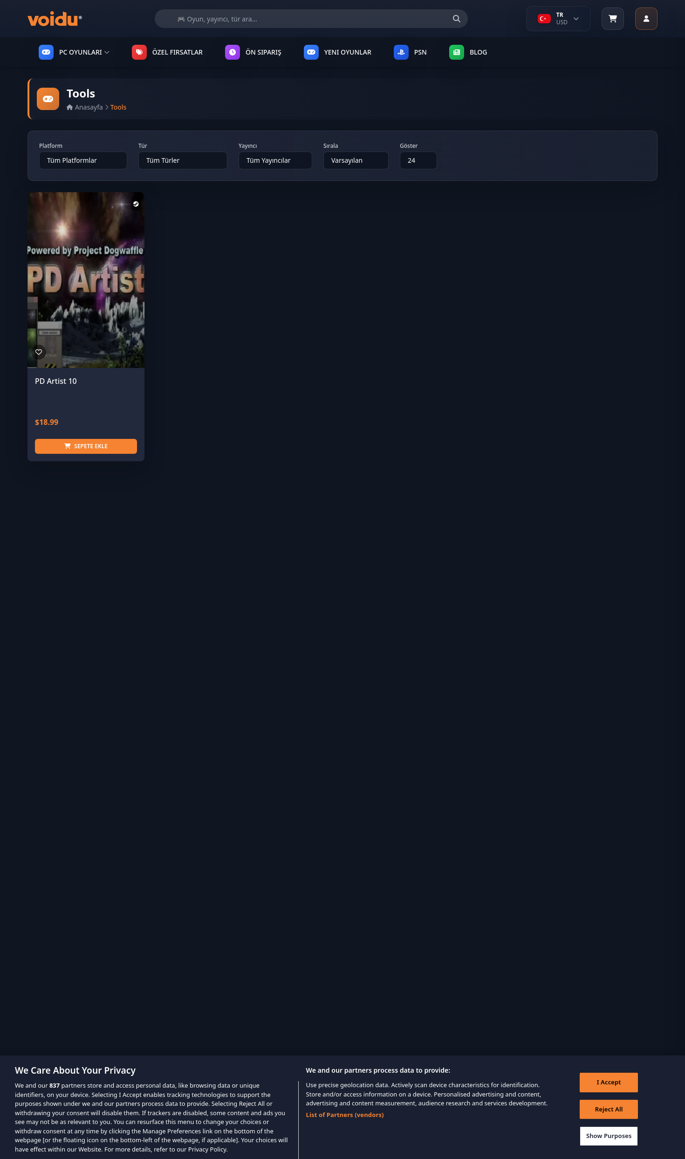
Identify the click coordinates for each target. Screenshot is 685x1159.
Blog (468, 52)
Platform (50, 146)
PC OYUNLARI (74, 52)
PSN (410, 52)
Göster (409, 146)
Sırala (330, 146)
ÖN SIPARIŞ (253, 52)
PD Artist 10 (56, 381)
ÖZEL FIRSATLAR (167, 52)
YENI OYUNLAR (337, 52)
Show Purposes (609, 1144)
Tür (142, 146)
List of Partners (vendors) (345, 1123)
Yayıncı (248, 146)
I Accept (609, 1091)
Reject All (609, 1118)
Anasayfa (85, 107)
